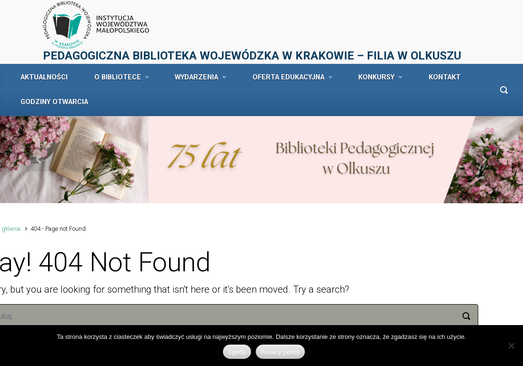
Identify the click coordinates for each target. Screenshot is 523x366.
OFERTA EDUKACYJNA (288, 77)
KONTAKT (445, 77)
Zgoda (237, 352)
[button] (39, 159)
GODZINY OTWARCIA (54, 102)
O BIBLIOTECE (117, 77)
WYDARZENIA (196, 77)
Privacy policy (280, 352)
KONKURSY (376, 77)
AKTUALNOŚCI (44, 77)
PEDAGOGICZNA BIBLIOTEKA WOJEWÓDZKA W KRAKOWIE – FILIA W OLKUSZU (252, 55)
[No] (511, 345)
